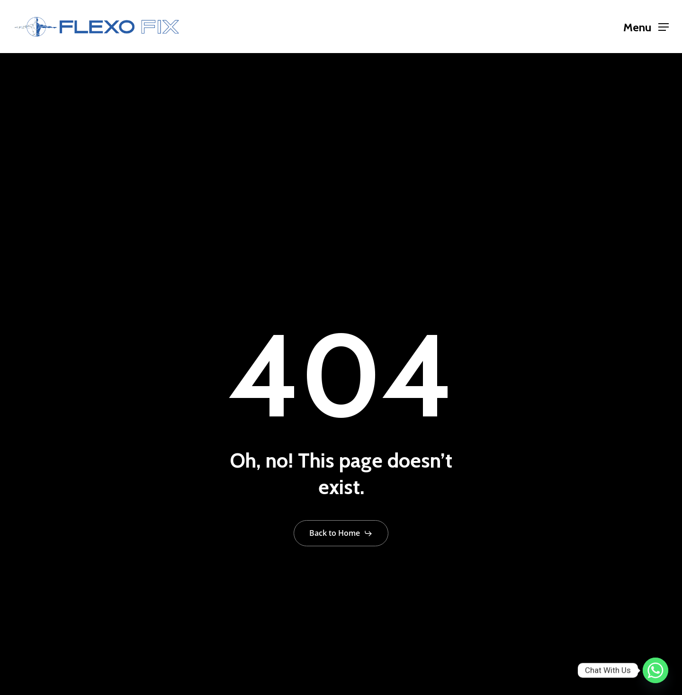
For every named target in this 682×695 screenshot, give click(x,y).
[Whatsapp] (655, 670)
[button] (646, 27)
